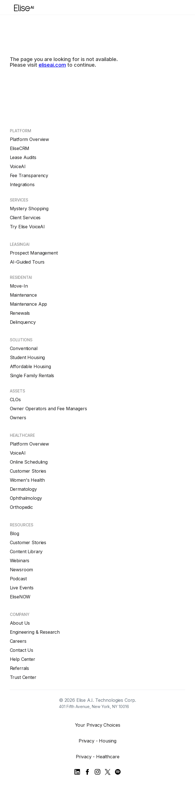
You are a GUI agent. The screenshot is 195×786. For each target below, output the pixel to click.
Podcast (18, 578)
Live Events (22, 587)
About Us (20, 623)
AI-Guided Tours (27, 262)
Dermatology (23, 489)
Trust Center (23, 677)
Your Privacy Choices (97, 725)
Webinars (20, 560)
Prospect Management (34, 253)
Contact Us (21, 650)
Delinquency (23, 322)
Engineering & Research (35, 632)
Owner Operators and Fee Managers (48, 408)
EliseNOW (20, 597)
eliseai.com (52, 65)
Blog (14, 533)
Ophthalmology (26, 498)
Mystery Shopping (29, 208)
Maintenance (23, 295)
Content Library (26, 551)
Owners (18, 417)
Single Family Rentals (32, 375)
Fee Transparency (29, 175)
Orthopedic (21, 507)
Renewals (20, 313)
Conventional (23, 348)
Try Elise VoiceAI (27, 226)
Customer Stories (28, 471)
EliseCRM (20, 148)
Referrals (19, 668)
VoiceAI (18, 166)
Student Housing (27, 357)
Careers (18, 641)
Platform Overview (29, 139)
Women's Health (27, 480)
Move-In (19, 286)
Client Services (25, 217)
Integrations (22, 184)
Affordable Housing (30, 366)
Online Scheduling (29, 462)
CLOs (15, 399)
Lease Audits (23, 157)
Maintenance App (28, 304)
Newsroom (21, 569)
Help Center (22, 659)
